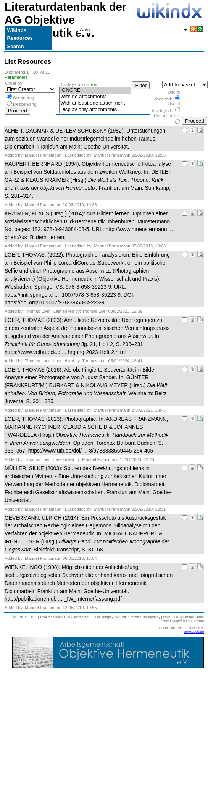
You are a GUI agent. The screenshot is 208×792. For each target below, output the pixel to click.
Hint (94, 85)
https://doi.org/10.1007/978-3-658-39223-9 (55, 302)
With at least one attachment (95, 103)
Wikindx (16, 30)
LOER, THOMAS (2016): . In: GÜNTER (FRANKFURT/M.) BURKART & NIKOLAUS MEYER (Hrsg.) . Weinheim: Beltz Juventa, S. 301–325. (86, 386)
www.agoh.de (194, 632)
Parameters (16, 76)
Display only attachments (95, 110)
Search (15, 46)
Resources (20, 38)
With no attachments (95, 97)
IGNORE (95, 90)
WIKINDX (19, 617)
